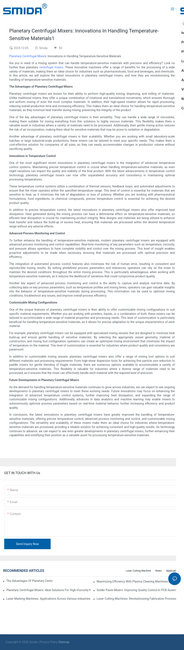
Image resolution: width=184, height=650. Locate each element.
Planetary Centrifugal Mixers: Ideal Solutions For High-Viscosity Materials (48, 590)
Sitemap (64, 642)
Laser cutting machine (138, 570)
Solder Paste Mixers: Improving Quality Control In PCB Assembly (138, 590)
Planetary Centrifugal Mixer (27, 56)
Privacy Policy (49, 642)
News (158, 570)
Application (172, 570)
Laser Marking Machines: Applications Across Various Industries (48, 598)
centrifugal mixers (51, 67)
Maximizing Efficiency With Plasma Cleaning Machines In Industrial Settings (139, 581)
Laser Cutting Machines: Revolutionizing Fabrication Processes (138, 598)
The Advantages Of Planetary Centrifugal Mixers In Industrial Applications (29, 581)
